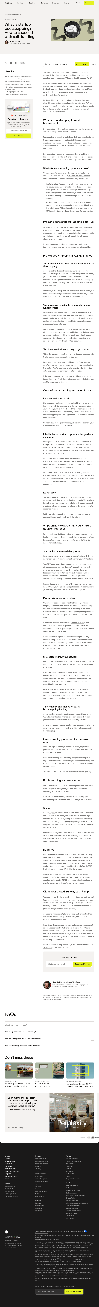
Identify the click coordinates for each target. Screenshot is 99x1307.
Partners (7, 1183)
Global (68, 1176)
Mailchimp (69, 854)
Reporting (69, 1166)
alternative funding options (79, 176)
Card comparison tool (73, 1205)
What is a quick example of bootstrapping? (49, 1032)
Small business (39, 1205)
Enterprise (38, 1210)
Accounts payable (41, 1179)
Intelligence (70, 1163)
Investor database (72, 1208)
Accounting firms (10, 1186)
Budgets (38, 1166)
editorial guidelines (62, 997)
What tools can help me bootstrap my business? (49, 1045)
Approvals (38, 1184)
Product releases (10, 1168)
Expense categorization (73, 1210)
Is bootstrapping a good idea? (49, 1025)
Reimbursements (40, 1174)
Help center (8, 1166)
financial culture (77, 623)
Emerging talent (10, 1161)
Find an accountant (72, 1188)
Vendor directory (71, 1213)
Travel (37, 1171)
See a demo (89, 3)
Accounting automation (73, 1161)
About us (7, 1156)
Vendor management (42, 1181)
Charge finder (70, 1198)
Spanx (52, 813)
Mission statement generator (75, 1195)
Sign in (78, 3)
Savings (68, 1169)
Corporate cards (40, 1158)
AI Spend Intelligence (73, 1179)
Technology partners (11, 1196)
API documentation (11, 1176)
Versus (7, 1178)
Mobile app (38, 1194)
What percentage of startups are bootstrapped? (49, 1039)
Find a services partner (73, 1190)
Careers (7, 1158)
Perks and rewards (72, 1185)
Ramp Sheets (39, 1196)
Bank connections (41, 1191)
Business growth (16, 15)
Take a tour (47, 948)
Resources (56, 3)
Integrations (70, 1171)
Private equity (9, 1189)
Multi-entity (70, 1174)
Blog (6, 15)
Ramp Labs (8, 1173)
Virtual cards (70, 1216)
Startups (38, 1203)
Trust (37, 1189)
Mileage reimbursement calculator (77, 1203)
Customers (44, 3)
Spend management (41, 1163)
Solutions (33, 3)
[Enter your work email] (18, 131)
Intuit (90, 877)
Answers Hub (70, 1218)
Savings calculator (72, 1193)
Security (38, 1186)
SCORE (67, 692)
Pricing (66, 3)
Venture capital (9, 1191)
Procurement (39, 1176)
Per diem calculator (72, 1200)
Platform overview (72, 1158)
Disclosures (66, 1278)
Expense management (42, 1161)
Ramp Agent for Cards (12, 1171)
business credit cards (63, 211)
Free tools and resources (74, 1183)
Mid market (38, 1208)
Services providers (11, 1194)
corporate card (65, 925)
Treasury (38, 1169)
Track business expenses (61, 626)
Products (21, 3)
